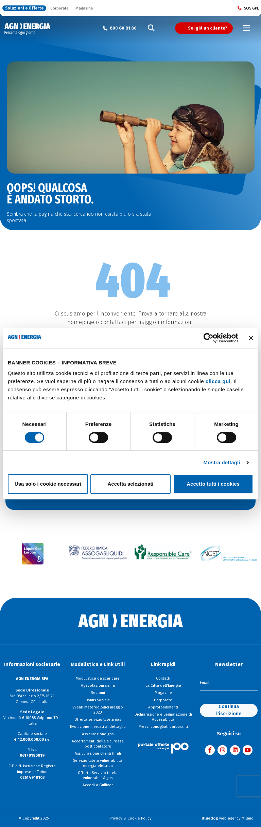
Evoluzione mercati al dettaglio (98, 726)
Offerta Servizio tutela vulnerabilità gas (98, 775)
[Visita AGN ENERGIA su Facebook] (210, 750)
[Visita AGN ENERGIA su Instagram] (222, 750)
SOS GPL (248, 8)
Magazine (84, 8)
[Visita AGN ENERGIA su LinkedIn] (235, 750)
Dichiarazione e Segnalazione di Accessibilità (163, 717)
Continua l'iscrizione (229, 710)
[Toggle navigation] (247, 28)
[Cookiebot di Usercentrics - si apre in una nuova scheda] (208, 338)
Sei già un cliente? (207, 28)
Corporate (59, 8)
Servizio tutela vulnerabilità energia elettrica (97, 763)
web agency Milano (228, 818)
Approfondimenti (163, 707)
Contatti (163, 678)
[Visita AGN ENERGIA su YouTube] (248, 750)
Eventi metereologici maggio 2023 (97, 710)
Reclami (98, 692)
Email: (205, 683)
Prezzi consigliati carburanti (163, 726)
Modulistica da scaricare (98, 678)
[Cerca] (151, 28)
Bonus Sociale (98, 700)
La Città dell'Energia (163, 685)
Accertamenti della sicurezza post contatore (98, 744)
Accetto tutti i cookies (213, 484)
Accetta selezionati (130, 484)
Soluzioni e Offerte (24, 8)
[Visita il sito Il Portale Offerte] (163, 747)
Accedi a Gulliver (98, 785)
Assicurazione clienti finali (98, 753)
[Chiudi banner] (250, 338)
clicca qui (218, 381)
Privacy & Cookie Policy (130, 818)
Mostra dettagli (221, 462)
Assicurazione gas (98, 734)
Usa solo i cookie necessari (48, 484)
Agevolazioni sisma (98, 685)
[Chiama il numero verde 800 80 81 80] (120, 28)
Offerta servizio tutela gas (97, 719)
